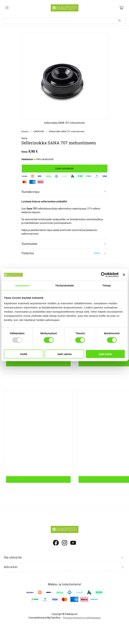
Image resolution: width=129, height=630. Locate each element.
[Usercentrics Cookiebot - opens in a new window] (103, 274)
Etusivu (24, 131)
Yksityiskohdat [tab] (64, 285)
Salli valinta (64, 353)
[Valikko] (7, 8)
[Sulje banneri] (124, 275)
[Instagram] (64, 543)
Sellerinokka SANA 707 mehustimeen (66, 131)
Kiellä (23, 353)
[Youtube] (73, 543)
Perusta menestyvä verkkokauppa (82, 617)
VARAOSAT (38, 131)
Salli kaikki (105, 353)
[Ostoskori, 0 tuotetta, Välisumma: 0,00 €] (121, 8)
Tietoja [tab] (106, 285)
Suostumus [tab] (22, 285)
